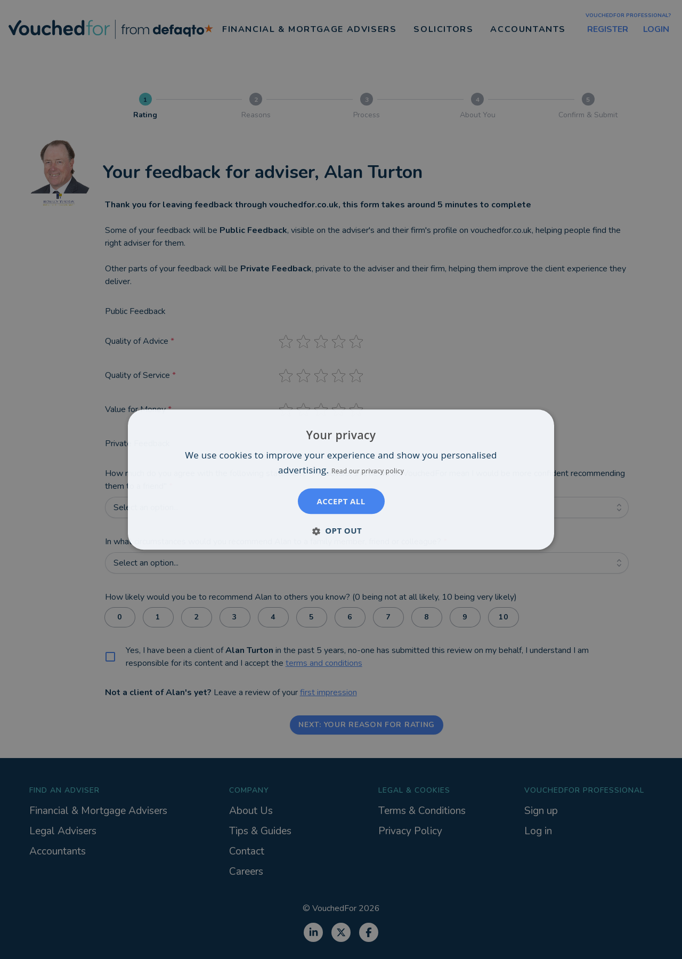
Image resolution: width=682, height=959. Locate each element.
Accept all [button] (340, 501)
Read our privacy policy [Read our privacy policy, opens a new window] (367, 471)
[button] (341, 530)
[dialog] (341, 479)
